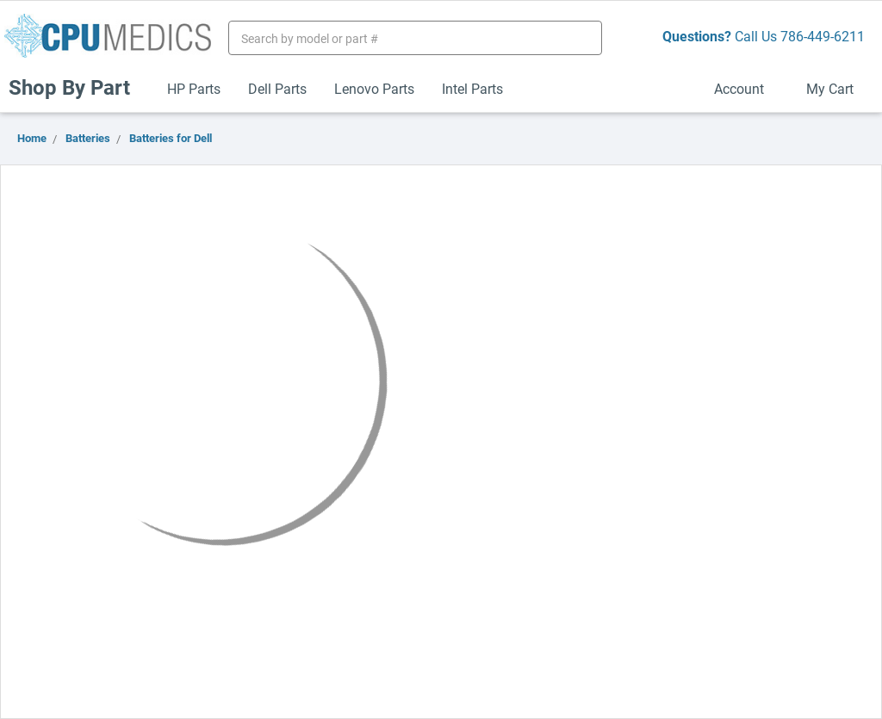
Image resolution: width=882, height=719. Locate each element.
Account (746, 88)
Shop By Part (77, 87)
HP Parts (193, 88)
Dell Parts (277, 88)
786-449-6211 (822, 36)
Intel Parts (472, 88)
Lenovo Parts (374, 88)
